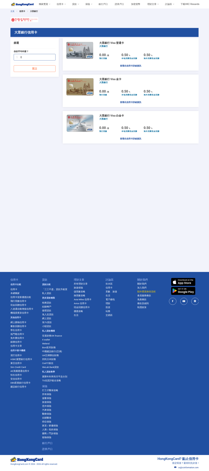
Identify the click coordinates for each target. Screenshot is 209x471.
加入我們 (141, 287)
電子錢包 (110, 299)
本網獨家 (15, 293)
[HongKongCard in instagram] (195, 301)
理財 (108, 303)
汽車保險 (46, 410)
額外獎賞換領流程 (146, 291)
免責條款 (141, 299)
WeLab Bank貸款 (50, 367)
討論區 (168, 4)
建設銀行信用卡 (18, 386)
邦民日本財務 (49, 359)
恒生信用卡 (16, 375)
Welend (45, 343)
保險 (87, 4)
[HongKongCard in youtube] (184, 301)
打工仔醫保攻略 (50, 390)
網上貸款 (46, 318)
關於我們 (141, 283)
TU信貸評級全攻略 (51, 380)
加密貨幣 (135, 4)
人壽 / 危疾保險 (50, 429)
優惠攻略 (78, 311)
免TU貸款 (47, 322)
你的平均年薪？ (21, 51)
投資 (108, 307)
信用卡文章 (16, 346)
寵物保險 (46, 437)
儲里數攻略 (79, 291)
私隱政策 (141, 307)
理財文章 (151, 4)
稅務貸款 (46, 302)
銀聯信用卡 (16, 342)
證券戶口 (119, 4)
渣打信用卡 (16, 355)
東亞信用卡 (16, 363)
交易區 (109, 315)
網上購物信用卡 (18, 322)
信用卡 (60, 4)
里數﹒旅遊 (111, 291)
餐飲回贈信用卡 (18, 326)
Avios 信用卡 (80, 303)
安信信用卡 (16, 379)
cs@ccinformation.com (186, 467)
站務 (108, 311)
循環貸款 (46, 310)
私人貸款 (46, 293)
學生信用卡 (16, 330)
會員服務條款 (144, 295)
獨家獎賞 (43, 4)
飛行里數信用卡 (18, 301)
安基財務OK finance (52, 335)
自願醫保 (46, 417)
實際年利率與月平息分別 (54, 376)
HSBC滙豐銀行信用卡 (21, 359)
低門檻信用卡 (17, 334)
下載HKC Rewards (190, 4)
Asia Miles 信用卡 (82, 299)
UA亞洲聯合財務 (50, 355)
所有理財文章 (81, 283)
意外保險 (46, 406)
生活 (76, 315)
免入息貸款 (48, 314)
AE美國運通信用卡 (19, 371)
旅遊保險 (46, 402)
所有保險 (46, 394)
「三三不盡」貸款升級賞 (54, 289)
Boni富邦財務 (49, 347)
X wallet (46, 339)
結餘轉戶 (46, 306)
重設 (34, 68)
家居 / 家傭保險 (50, 425)
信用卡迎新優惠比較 (20, 297)
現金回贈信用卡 (18, 305)
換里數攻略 (79, 295)
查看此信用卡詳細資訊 (130, 66)
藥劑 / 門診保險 (50, 433)
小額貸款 (46, 326)
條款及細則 (143, 303)
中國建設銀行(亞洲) (52, 351)
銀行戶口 (103, 4)
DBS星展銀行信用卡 (20, 382)
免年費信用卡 (17, 338)
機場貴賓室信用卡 (19, 312)
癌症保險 (46, 421)
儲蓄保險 (46, 398)
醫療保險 (46, 413)
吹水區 (109, 283)
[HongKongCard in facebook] (172, 301)
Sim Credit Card (18, 367)
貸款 (74, 4)
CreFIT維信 (47, 363)
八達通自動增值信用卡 (21, 309)
